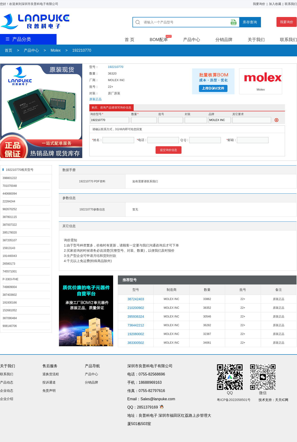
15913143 (9, 248)
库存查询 (250, 22)
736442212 (136, 325)
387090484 (10, 318)
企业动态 (6, 390)
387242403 (136, 299)
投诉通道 (49, 382)
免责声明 (49, 390)
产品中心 (191, 39)
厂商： (94, 80)
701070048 (10, 186)
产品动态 (6, 382)
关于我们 (256, 39)
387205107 (10, 240)
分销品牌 (223, 39)
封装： (94, 93)
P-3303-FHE (10, 279)
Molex (56, 50)
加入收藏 (275, 4)
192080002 (136, 334)
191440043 (10, 256)
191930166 (10, 302)
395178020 (10, 232)
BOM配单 (159, 39)
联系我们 (291, 4)
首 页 (129, 39)
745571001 (10, 271)
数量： (94, 73)
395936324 (136, 316)
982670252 (10, 209)
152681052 (10, 310)
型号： (94, 67)
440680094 (10, 193)
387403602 (10, 294)
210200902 (136, 308)
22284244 (9, 201)
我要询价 (259, 4)
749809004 (10, 287)
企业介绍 (6, 399)
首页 (8, 50)
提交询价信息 (168, 150)
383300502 (136, 343)
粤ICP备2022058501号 (234, 400)
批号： (94, 86)
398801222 (10, 178)
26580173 (9, 263)
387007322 (10, 224)
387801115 (10, 217)
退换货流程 (50, 374)
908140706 (10, 326)
